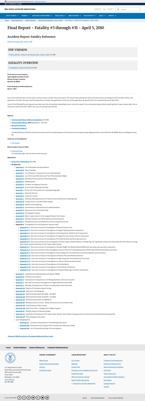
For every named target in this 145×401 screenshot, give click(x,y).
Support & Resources (37, 347)
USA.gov (42, 367)
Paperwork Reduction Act (112, 364)
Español (106, 387)
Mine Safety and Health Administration (20, 9)
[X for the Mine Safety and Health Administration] (24, 398)
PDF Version (16, 143)
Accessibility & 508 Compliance (114, 377)
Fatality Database (20, 347)
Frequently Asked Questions (58, 347)
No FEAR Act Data (45, 370)
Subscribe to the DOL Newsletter (84, 383)
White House (43, 360)
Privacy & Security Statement (116, 398)
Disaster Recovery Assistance (49, 364)
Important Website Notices (97, 398)
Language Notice (109, 383)
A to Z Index (75, 360)
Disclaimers (108, 380)
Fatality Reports (30, 20)
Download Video (17, 151)
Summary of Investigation (20, 68)
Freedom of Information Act (113, 360)
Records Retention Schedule (113, 367)
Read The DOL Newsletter (80, 380)
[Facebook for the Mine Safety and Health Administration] (19, 398)
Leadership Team (77, 374)
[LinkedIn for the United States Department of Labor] (38, 398)
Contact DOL (75, 367)
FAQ (104, 9)
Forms (8, 347)
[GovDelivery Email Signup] (42, 398)
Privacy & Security (110, 374)
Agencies (74, 364)
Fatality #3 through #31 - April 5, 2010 (50, 20)
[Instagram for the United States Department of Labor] (29, 398)
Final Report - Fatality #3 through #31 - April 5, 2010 (29, 55)
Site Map (110, 9)
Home (7, 20)
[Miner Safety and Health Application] (47, 398)
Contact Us (97, 9)
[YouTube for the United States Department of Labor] (33, 398)
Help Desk (107, 370)
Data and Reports (17, 20)
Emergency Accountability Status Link (84, 370)
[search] (130, 9)
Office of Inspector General (80, 377)
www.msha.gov (10, 379)
